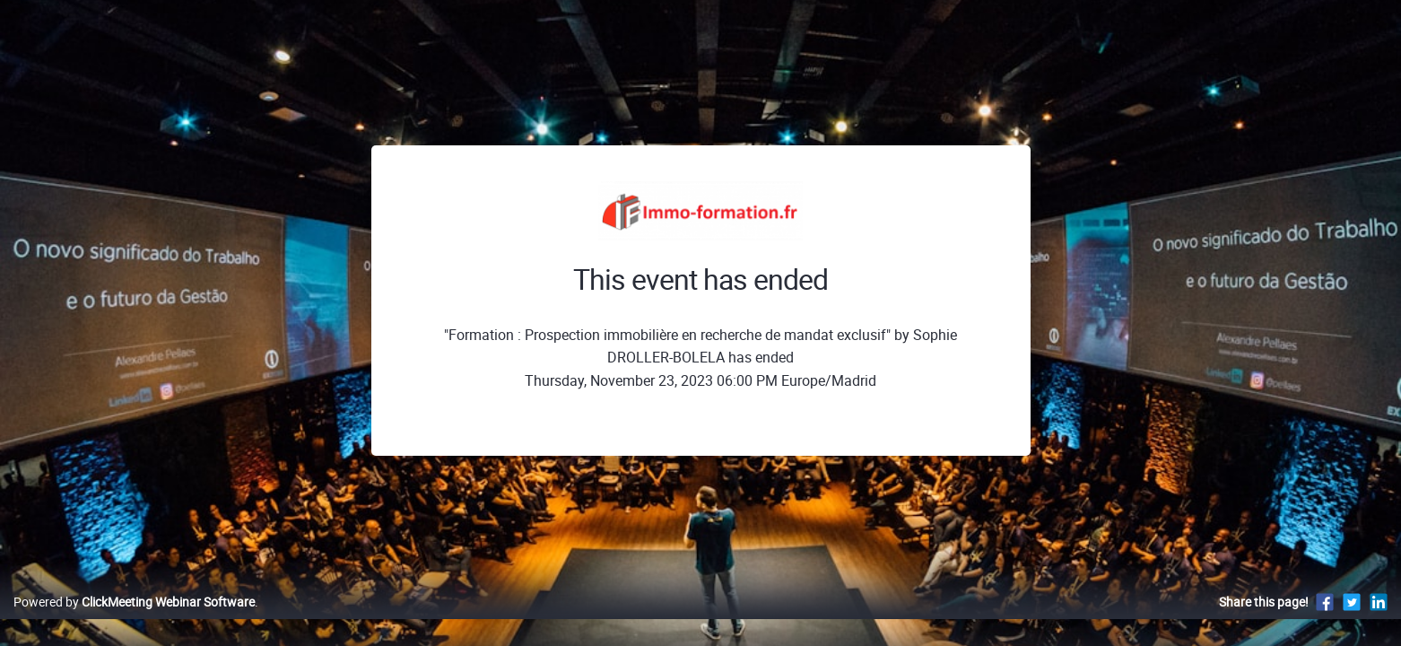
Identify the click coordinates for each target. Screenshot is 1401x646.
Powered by (134, 620)
